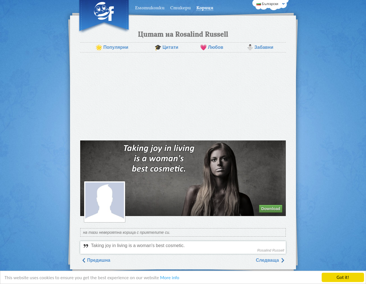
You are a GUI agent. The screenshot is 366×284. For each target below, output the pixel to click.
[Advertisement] (183, 96)
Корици (204, 7)
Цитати (166, 47)
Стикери (180, 7)
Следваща (270, 260)
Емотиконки (150, 7)
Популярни (111, 47)
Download (270, 208)
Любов (211, 47)
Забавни (260, 47)
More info (169, 278)
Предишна (95, 260)
